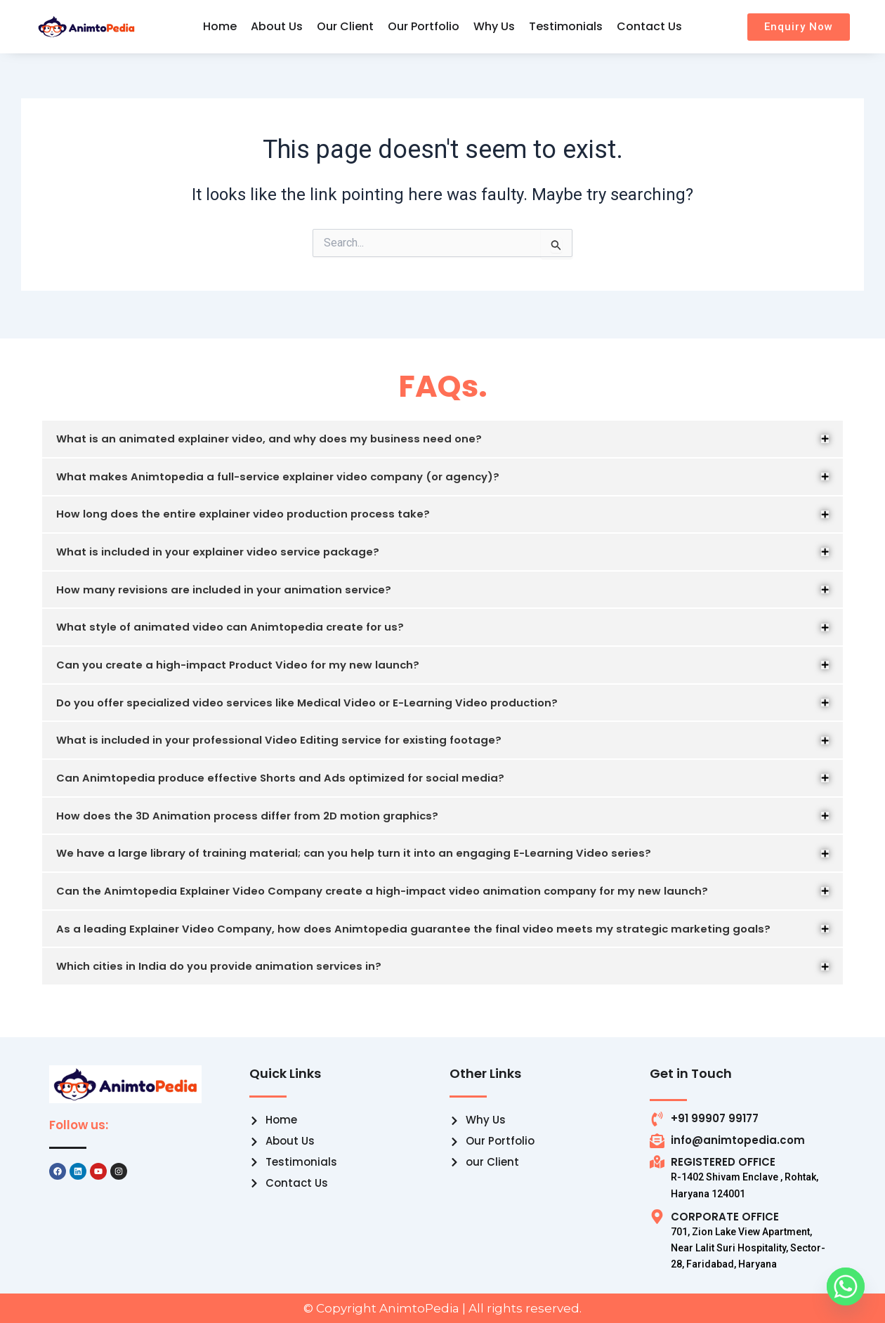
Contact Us (649, 26)
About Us (277, 26)
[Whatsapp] (846, 1286)
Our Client (345, 26)
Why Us (494, 26)
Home (220, 26)
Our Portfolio (423, 26)
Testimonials (566, 26)
